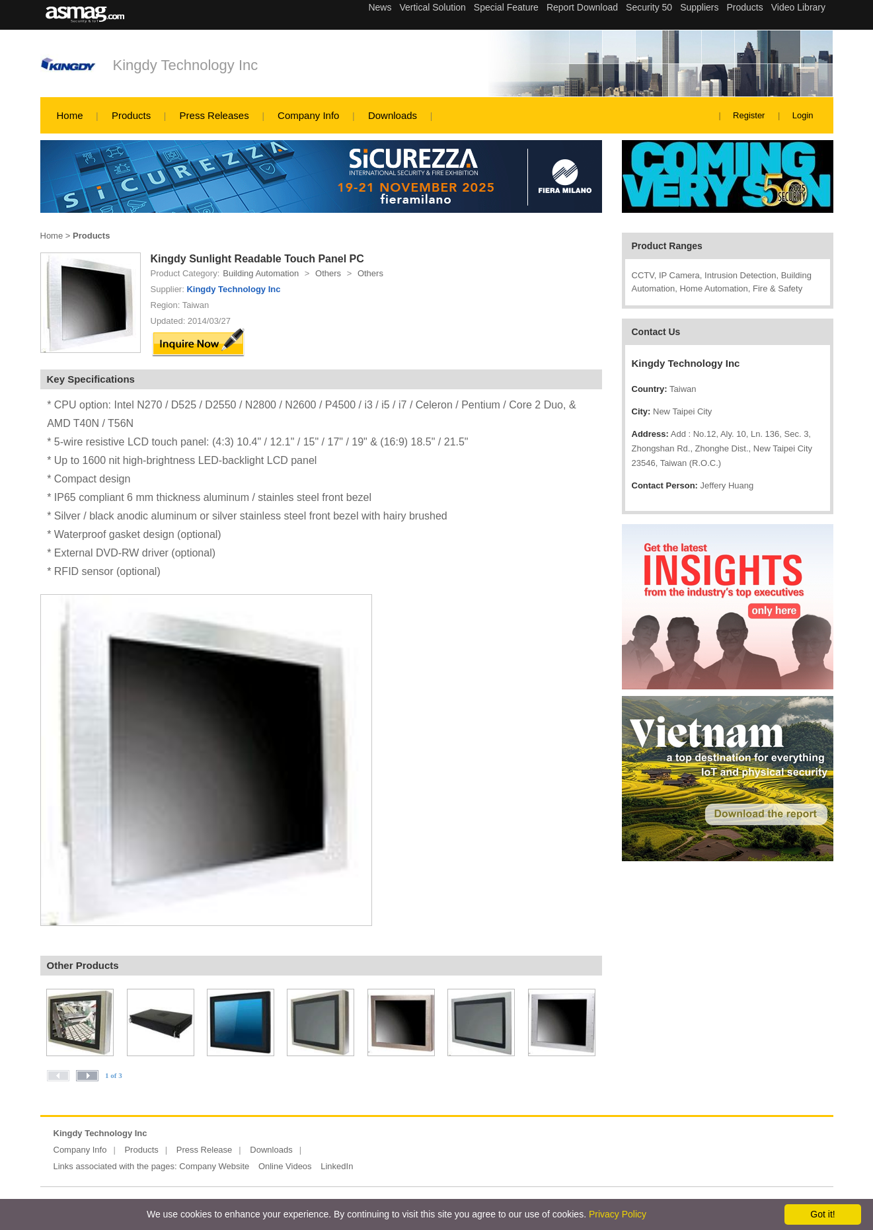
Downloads (392, 115)
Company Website (214, 1166)
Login (803, 115)
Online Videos (285, 1166)
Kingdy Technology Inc (185, 65)
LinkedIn (337, 1166)
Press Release (204, 1150)
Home (70, 115)
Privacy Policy (617, 1214)
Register (749, 115)
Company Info (308, 115)
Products (131, 115)
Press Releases (214, 115)
